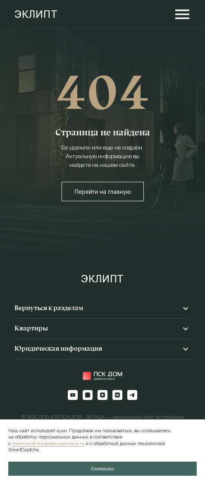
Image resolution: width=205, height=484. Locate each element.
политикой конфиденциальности (48, 443)
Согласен (102, 469)
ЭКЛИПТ (35, 14)
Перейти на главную (102, 191)
